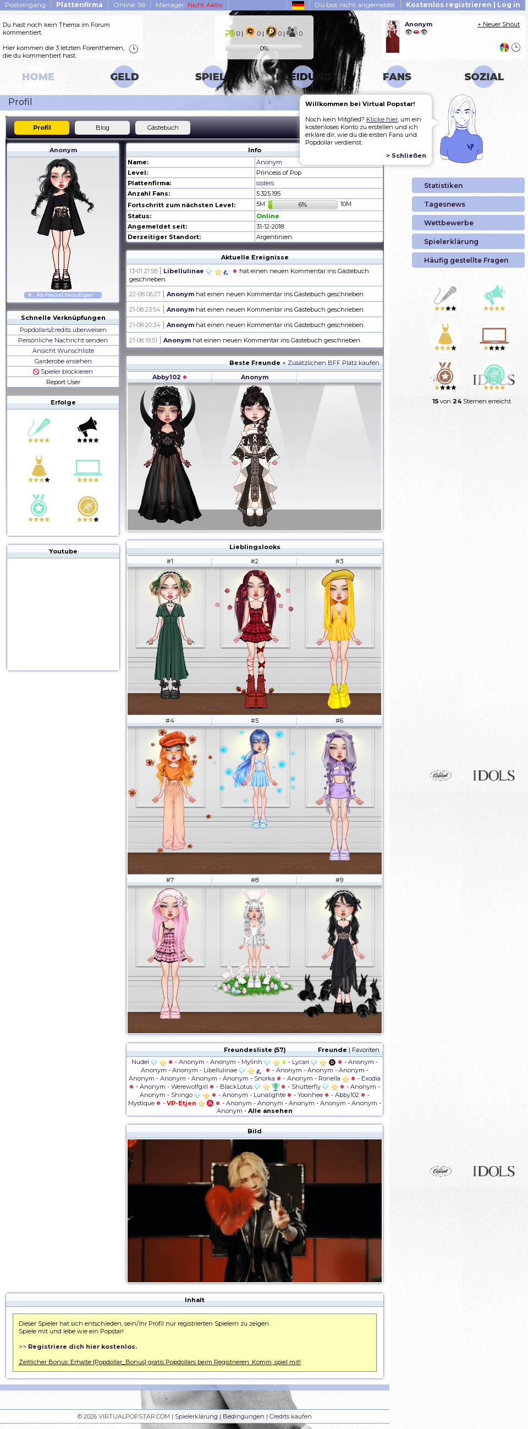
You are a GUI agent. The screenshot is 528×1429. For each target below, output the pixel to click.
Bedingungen (244, 1416)
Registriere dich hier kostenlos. (82, 1346)
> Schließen (406, 155)
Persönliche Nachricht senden (63, 340)
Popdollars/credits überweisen (63, 330)
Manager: (189, 5)
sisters (265, 183)
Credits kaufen (291, 1416)
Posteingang (25, 5)
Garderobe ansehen (63, 361)
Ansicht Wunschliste (63, 351)
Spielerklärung (196, 1416)
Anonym (63, 150)
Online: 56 (129, 5)
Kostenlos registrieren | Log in (463, 5)
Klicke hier (382, 119)
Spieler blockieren (63, 371)
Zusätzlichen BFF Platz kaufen (334, 363)
